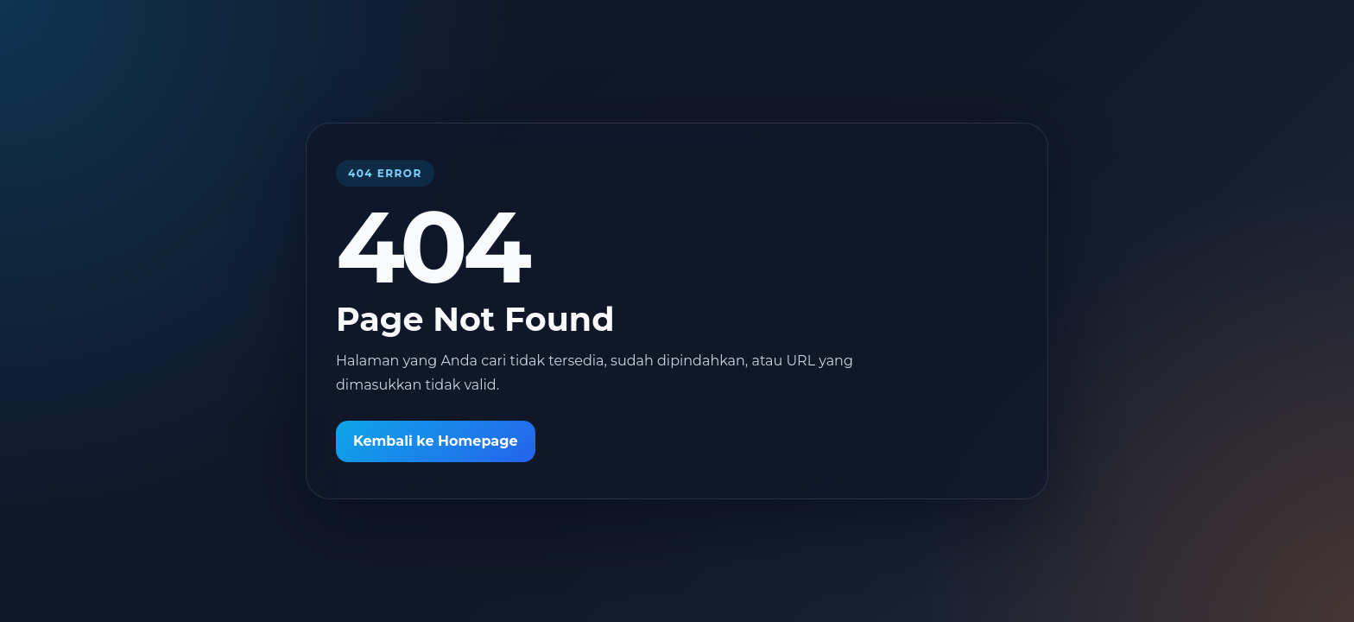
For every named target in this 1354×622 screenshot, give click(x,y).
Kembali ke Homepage (435, 441)
